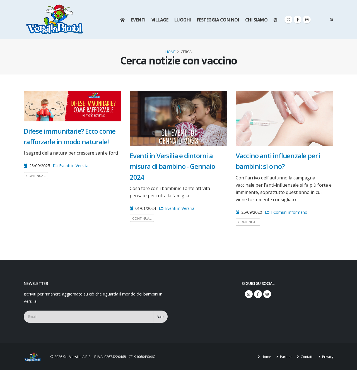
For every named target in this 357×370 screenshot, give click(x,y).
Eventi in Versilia (73, 165)
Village (159, 20)
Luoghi (182, 20)
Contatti (306, 356)
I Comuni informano (289, 212)
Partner (284, 356)
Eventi (138, 20)
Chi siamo (256, 20)
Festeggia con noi (218, 20)
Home (170, 51)
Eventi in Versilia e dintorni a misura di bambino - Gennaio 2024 (172, 166)
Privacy (327, 356)
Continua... (36, 176)
